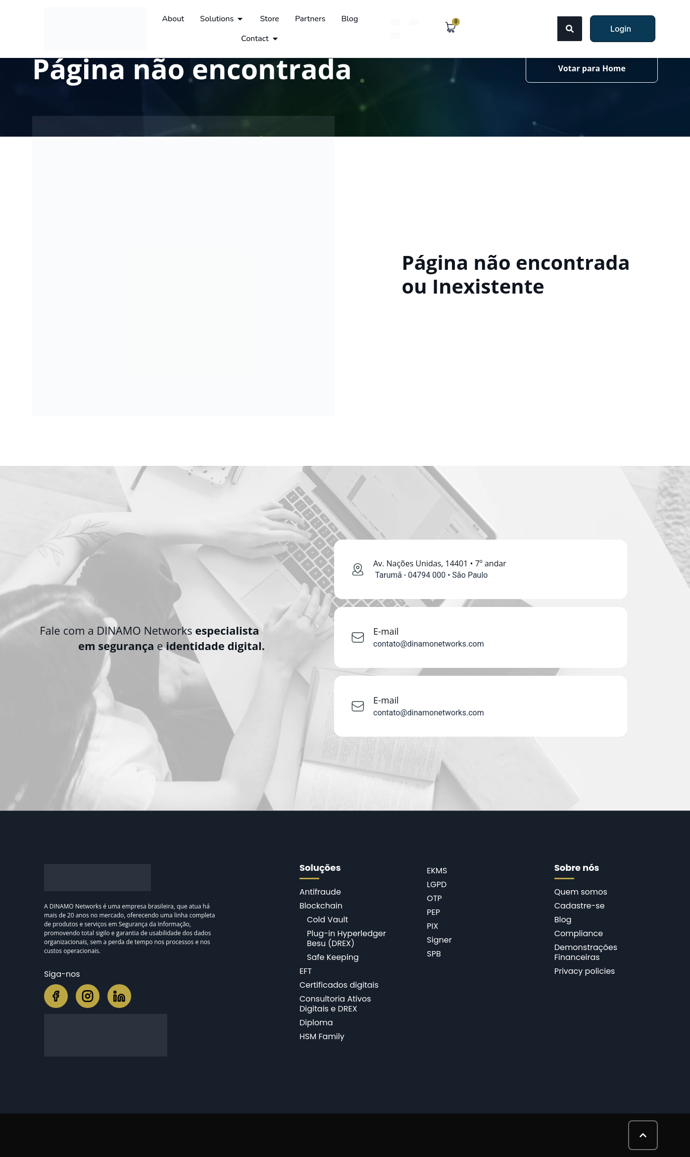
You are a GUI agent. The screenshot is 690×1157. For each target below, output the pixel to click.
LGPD (436, 884)
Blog (563, 919)
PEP (433, 912)
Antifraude (320, 892)
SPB (434, 953)
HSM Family (322, 1036)
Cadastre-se (579, 905)
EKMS (437, 870)
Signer (439, 940)
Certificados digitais (339, 985)
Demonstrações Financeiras (585, 952)
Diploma (316, 1022)
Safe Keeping (333, 957)
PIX (432, 926)
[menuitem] (395, 22)
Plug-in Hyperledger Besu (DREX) (346, 938)
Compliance (578, 933)
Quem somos (580, 892)
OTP (434, 898)
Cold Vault (327, 919)
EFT (305, 971)
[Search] (569, 28)
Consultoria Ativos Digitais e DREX (335, 1003)
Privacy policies (584, 971)
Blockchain (321, 905)
